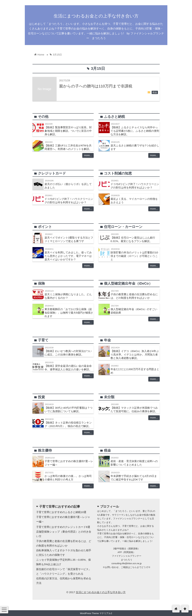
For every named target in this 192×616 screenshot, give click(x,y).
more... (88, 155)
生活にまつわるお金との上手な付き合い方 (96, 15)
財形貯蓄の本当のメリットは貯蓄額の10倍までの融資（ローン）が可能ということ (134, 256)
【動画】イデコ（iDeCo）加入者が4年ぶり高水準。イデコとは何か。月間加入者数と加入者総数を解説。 (135, 354)
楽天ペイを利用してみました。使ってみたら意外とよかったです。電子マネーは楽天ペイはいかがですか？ (68, 256)
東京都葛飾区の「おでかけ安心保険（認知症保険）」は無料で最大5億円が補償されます (69, 313)
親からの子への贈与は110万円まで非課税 (95, 86)
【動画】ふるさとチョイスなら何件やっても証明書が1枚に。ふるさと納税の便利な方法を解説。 (135, 131)
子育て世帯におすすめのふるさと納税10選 (61, 512)
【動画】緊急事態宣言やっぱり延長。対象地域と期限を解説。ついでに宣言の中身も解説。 (68, 131)
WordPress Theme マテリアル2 (96, 613)
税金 (155, 92)
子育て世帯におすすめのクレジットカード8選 (63, 526)
